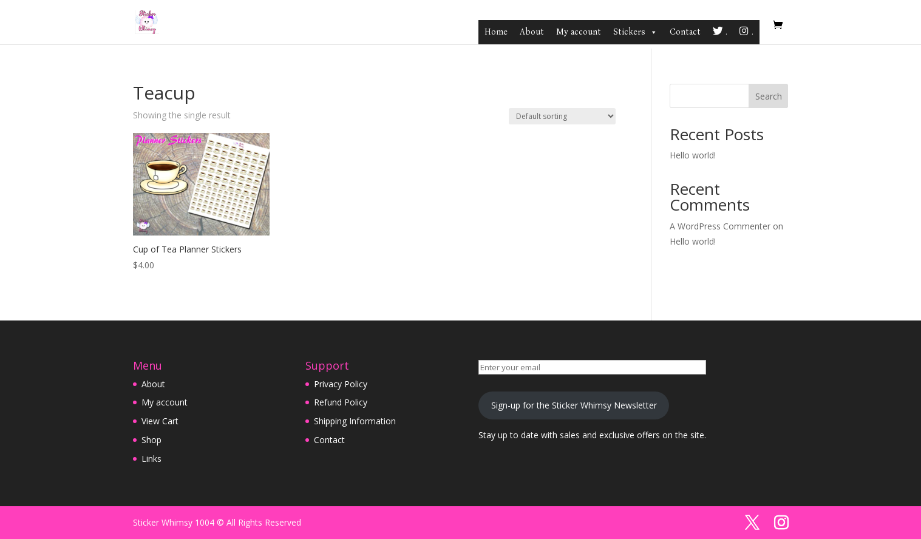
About (532, 32)
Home (496, 32)
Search (768, 96)
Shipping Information (355, 421)
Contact (685, 32)
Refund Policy (340, 402)
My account (578, 32)
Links (151, 458)
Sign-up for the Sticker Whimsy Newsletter (574, 405)
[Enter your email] (592, 367)
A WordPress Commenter (720, 226)
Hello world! (693, 155)
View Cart (159, 421)
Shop (151, 440)
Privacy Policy (340, 384)
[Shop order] (562, 116)
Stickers (635, 32)
